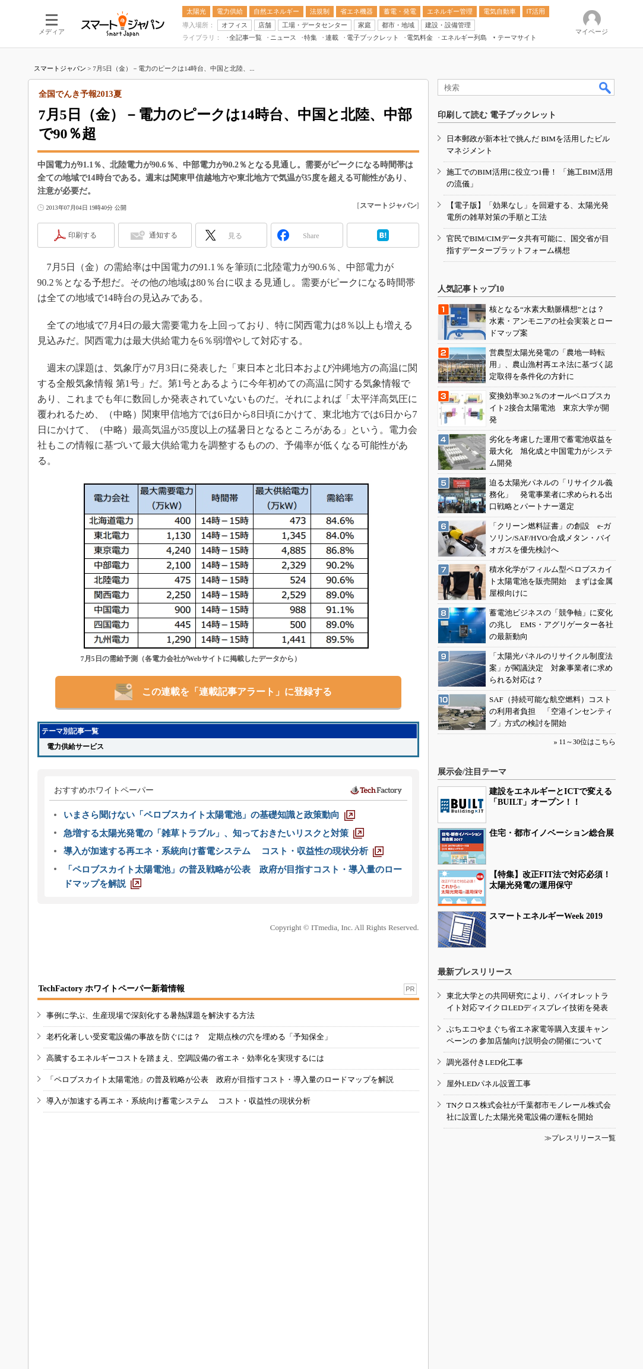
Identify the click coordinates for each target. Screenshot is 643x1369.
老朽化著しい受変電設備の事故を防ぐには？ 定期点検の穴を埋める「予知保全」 (189, 1036)
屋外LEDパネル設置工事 (488, 1083)
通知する (163, 235)
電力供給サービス (75, 746)
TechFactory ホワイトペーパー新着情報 (112, 988)
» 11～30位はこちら (584, 742)
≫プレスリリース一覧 (580, 1138)
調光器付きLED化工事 (484, 1062)
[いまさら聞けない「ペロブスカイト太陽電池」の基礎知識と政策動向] (209, 815)
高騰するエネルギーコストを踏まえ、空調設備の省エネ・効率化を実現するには (185, 1058)
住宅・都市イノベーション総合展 (551, 833)
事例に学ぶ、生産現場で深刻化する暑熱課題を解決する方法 (150, 1015)
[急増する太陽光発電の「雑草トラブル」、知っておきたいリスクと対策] (214, 833)
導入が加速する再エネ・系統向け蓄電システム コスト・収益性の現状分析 (178, 1100)
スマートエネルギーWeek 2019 (546, 916)
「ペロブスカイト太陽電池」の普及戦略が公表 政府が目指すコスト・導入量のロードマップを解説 (220, 1079)
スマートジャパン (60, 68)
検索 (606, 87)
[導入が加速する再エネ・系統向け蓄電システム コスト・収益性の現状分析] (224, 851)
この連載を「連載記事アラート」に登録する (237, 692)
